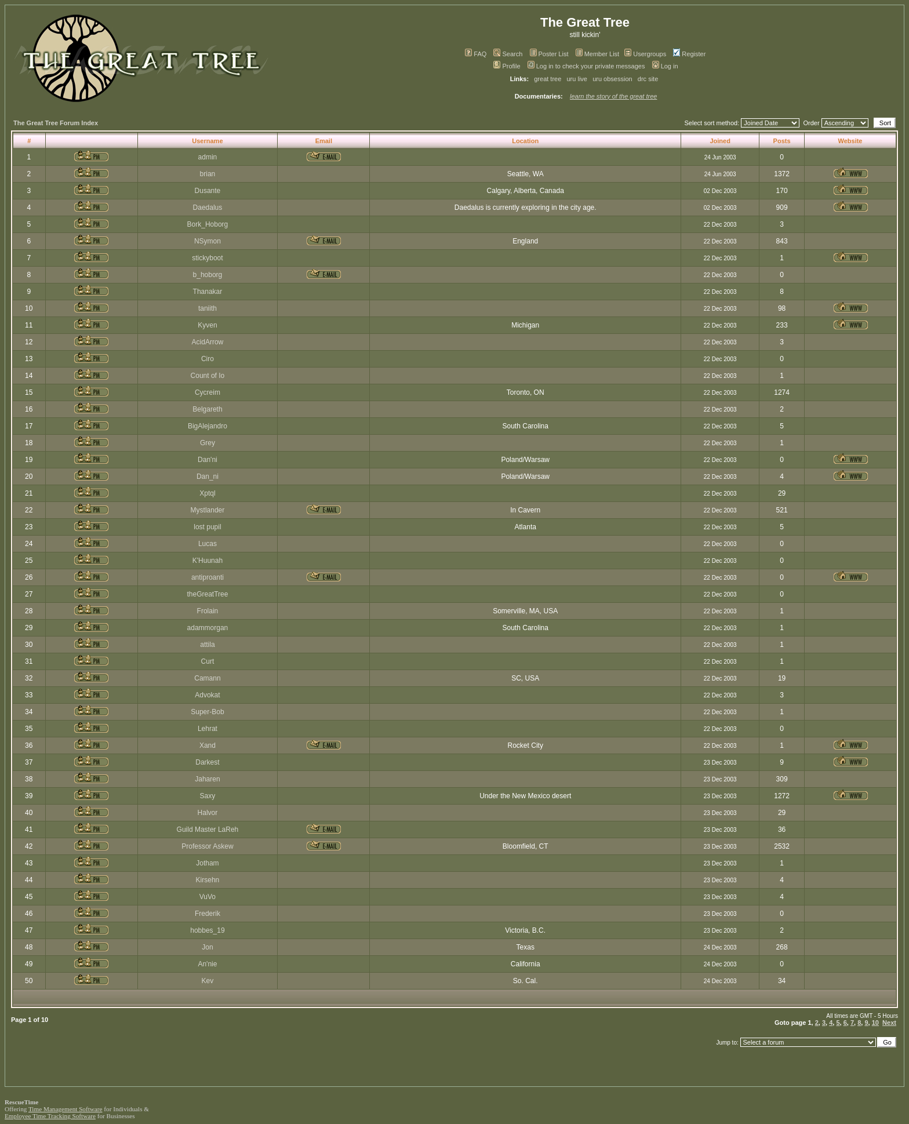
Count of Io (208, 376)
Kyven (207, 325)
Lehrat (207, 729)
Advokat (207, 695)
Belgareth (207, 409)
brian (208, 174)
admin (207, 157)
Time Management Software (65, 1108)
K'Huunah (207, 560)
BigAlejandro (207, 426)
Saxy (208, 796)
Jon (207, 947)
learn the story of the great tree (613, 96)
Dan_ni (208, 476)
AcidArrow (208, 342)
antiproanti (207, 577)
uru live (577, 78)
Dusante (208, 191)
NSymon (207, 241)
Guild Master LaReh (208, 829)
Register (689, 53)
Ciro (207, 359)
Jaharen (207, 779)
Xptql (207, 493)
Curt (207, 661)
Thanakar (208, 292)
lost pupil (207, 527)
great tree (547, 78)
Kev (208, 981)
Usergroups (645, 53)
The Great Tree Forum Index (55, 122)
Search (507, 53)
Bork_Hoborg (207, 224)
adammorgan (207, 628)
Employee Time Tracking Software (50, 1115)
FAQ (475, 53)
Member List (598, 53)
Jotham (207, 863)
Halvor (208, 813)
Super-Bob (207, 712)
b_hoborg (208, 275)
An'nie (207, 964)
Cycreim (207, 392)
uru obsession (612, 78)
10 (875, 1022)
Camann (207, 678)
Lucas (207, 544)
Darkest (207, 762)
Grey (207, 443)
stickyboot (207, 258)
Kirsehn (208, 880)
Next (889, 1022)
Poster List (549, 53)
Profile (506, 66)
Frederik (207, 914)
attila (207, 645)
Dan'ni (207, 460)
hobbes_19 (207, 930)
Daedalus (208, 207)
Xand (207, 745)
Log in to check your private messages (586, 66)
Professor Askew (207, 846)
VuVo (207, 897)
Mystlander (208, 510)
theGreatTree (207, 594)
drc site (648, 78)
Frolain (208, 611)
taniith (207, 308)
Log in (665, 66)
